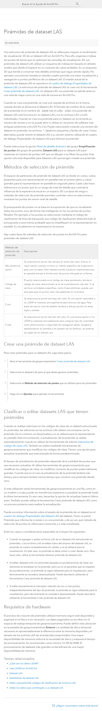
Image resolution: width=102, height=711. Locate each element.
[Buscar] (77, 4)
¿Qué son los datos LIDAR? (24, 662)
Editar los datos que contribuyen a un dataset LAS (36, 687)
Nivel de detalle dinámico (51, 145)
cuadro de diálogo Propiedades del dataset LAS (31, 515)
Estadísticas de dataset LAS (24, 677)
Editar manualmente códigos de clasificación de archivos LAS (43, 682)
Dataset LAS (16, 672)
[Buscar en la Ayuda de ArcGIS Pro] (48, 4)
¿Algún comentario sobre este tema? (77, 705)
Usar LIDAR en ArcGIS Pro (23, 667)
